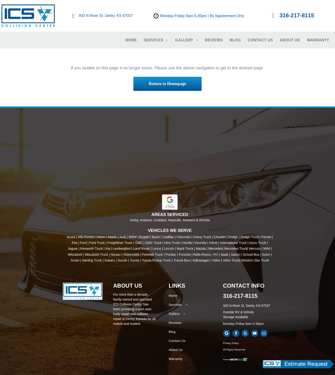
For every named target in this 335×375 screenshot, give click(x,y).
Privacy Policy (231, 343)
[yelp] (245, 334)
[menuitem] (131, 40)
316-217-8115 (240, 296)
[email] (263, 334)
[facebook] (236, 334)
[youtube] (254, 334)
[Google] (226, 334)
